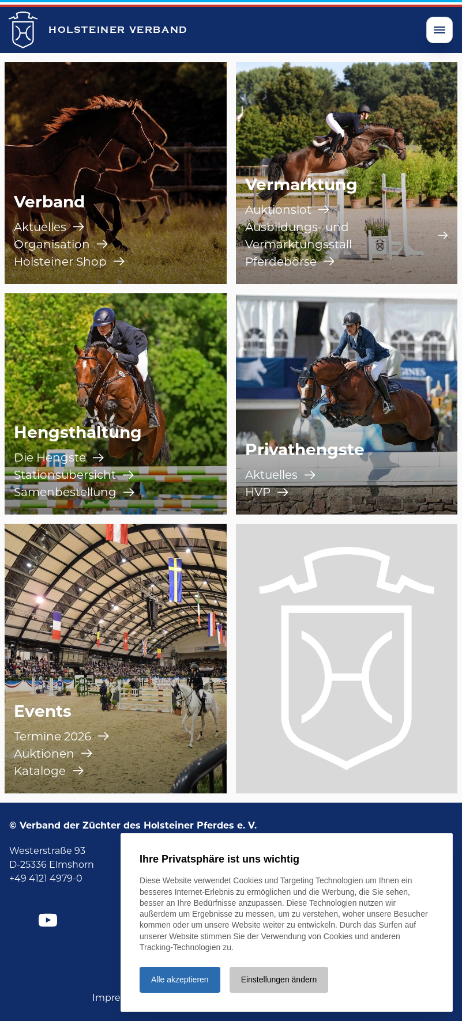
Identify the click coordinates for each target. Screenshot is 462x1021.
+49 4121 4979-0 (45, 878)
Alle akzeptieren (180, 979)
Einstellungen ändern (279, 979)
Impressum (119, 997)
